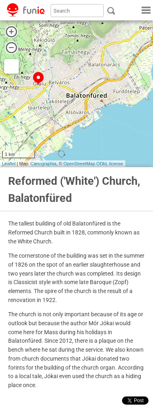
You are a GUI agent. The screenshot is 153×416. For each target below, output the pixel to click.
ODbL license (109, 163)
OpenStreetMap (79, 163)
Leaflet (9, 163)
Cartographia (44, 163)
